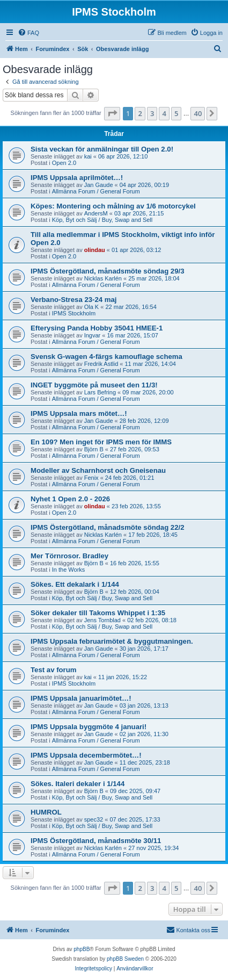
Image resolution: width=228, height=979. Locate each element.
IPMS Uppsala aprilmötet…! (77, 178)
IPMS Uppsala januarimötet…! (81, 698)
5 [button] (176, 113)
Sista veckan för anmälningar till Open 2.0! (102, 149)
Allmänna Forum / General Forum (96, 191)
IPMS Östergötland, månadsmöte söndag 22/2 (108, 527)
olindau (94, 250)
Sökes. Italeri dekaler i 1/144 (77, 784)
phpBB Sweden (125, 959)
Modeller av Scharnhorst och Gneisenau (98, 470)
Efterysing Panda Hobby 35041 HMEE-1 (97, 328)
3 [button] (152, 113)
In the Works (68, 569)
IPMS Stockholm (73, 313)
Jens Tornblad (102, 620)
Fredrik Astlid (101, 364)
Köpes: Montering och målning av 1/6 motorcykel (113, 206)
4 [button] (164, 113)
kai (88, 156)
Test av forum (54, 670)
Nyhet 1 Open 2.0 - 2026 (70, 499)
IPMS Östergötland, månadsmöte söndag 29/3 (108, 271)
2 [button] (140, 113)
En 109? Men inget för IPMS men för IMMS (101, 442)
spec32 (93, 819)
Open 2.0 (64, 163)
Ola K (91, 307)
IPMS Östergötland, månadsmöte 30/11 (96, 841)
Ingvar (92, 335)
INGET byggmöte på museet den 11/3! (94, 385)
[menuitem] (28, 32)
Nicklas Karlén (103, 278)
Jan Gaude (98, 185)
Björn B (94, 449)
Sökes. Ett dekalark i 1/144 (75, 584)
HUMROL (46, 812)
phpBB (81, 949)
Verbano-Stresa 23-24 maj (74, 300)
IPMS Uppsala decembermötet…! (86, 755)
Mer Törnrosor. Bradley (69, 556)
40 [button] (198, 113)
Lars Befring (100, 392)
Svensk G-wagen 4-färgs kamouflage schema (106, 356)
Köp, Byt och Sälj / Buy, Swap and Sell (102, 220)
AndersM (96, 213)
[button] (112, 113)
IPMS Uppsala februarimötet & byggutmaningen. (112, 641)
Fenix (91, 477)
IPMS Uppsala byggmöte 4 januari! (88, 727)
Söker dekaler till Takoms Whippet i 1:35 (98, 613)
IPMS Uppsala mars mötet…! (79, 413)
